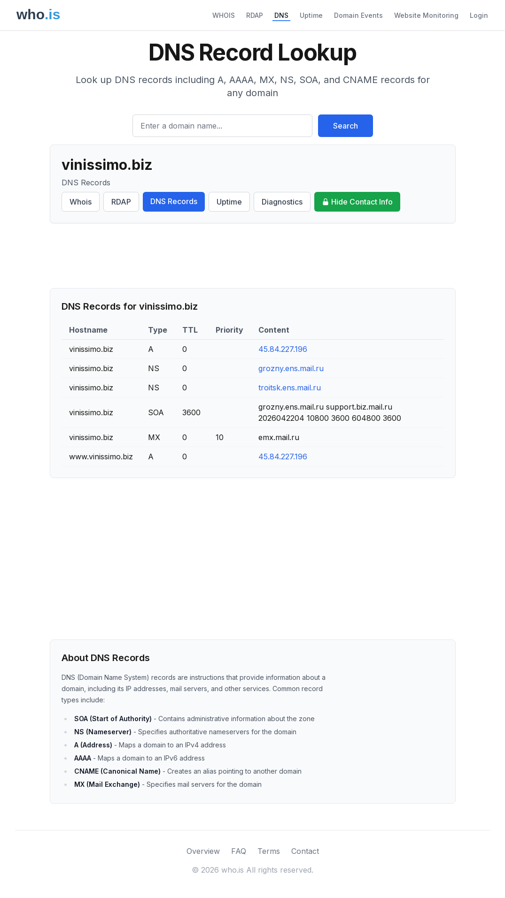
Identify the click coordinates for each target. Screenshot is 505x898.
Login (479, 15)
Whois (81, 201)
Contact (305, 851)
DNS (281, 15)
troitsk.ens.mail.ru (289, 387)
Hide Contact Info (357, 201)
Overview (203, 851)
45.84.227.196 (282, 349)
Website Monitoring (426, 15)
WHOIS (223, 15)
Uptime (311, 15)
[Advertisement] (253, 256)
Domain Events (358, 15)
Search (345, 125)
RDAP (254, 15)
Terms (268, 851)
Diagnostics (282, 201)
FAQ (238, 851)
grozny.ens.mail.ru (291, 368)
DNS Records (173, 201)
